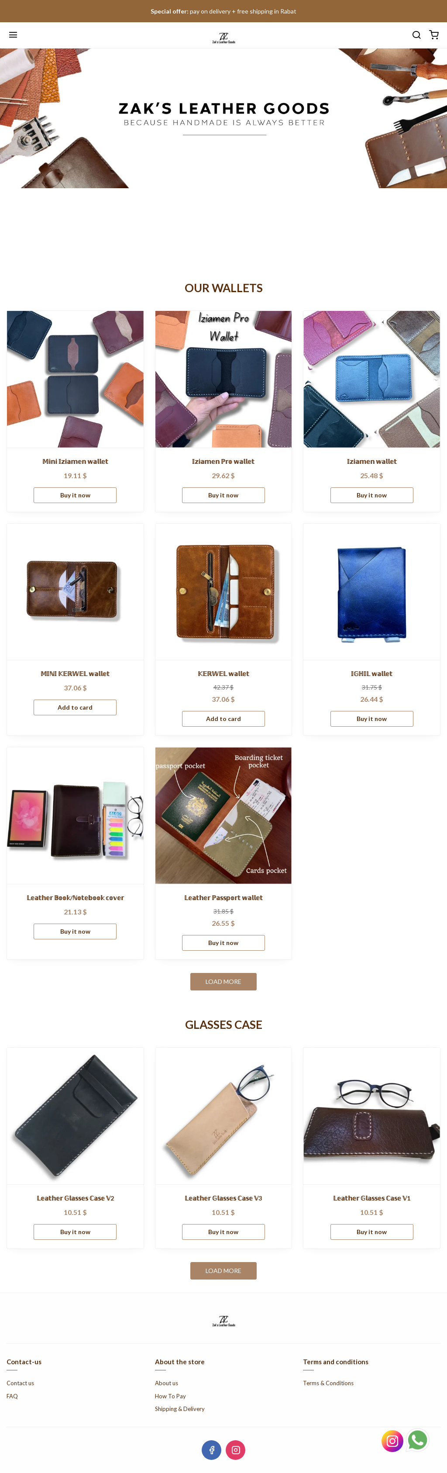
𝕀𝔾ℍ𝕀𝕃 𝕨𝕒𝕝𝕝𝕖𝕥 (371, 673)
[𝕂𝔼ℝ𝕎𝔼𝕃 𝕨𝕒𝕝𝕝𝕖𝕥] (223, 592)
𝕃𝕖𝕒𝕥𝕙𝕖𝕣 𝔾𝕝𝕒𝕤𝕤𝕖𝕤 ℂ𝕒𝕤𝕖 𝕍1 (371, 1198)
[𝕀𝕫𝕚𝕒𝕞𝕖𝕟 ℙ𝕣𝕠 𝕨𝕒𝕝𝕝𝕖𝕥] (223, 379)
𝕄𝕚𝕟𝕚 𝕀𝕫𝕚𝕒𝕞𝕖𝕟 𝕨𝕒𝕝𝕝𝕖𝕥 (75, 461)
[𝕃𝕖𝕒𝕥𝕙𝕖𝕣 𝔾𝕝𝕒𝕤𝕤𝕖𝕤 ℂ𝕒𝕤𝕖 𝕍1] (371, 1116)
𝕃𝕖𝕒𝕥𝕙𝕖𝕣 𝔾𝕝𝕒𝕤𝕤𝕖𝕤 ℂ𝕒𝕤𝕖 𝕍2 (75, 1198)
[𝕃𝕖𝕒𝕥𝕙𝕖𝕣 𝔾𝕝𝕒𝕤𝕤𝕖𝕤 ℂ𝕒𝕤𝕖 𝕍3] (223, 1116)
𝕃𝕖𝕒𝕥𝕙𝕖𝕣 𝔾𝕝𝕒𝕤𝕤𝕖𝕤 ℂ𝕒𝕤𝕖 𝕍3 (223, 1198)
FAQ (12, 1396)
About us (166, 1383)
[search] (416, 35)
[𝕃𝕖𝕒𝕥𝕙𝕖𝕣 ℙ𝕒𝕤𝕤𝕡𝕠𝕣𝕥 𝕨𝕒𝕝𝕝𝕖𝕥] (223, 815)
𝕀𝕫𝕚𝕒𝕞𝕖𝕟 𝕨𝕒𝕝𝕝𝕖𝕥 (372, 461)
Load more (223, 981)
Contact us (20, 1383)
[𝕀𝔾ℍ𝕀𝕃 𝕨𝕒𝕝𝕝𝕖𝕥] (371, 592)
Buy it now (75, 495)
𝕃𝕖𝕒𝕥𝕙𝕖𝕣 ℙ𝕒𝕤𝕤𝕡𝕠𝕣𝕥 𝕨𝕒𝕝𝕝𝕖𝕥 (223, 897)
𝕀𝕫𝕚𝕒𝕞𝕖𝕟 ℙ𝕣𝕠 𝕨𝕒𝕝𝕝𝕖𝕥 (223, 461)
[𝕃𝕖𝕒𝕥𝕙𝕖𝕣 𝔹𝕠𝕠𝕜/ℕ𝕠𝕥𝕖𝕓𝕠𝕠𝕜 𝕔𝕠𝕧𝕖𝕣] (75, 815)
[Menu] (13, 35)
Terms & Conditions (328, 1383)
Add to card (75, 707)
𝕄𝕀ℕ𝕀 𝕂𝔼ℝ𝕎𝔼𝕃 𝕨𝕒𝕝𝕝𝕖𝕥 (75, 673)
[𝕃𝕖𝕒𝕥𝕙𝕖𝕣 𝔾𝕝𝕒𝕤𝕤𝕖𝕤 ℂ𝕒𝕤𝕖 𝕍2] (75, 1116)
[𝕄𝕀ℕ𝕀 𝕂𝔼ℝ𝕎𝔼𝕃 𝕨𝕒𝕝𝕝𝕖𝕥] (75, 592)
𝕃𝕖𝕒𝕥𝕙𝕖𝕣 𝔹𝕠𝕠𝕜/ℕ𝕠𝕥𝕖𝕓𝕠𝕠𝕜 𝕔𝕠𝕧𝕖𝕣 (75, 897)
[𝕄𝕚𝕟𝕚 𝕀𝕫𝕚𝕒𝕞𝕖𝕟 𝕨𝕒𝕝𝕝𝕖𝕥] (75, 379)
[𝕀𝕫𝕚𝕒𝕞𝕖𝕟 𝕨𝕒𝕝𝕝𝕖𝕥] (371, 379)
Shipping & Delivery (180, 1408)
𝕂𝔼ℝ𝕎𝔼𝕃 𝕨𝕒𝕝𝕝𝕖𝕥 (223, 673)
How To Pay (170, 1396)
